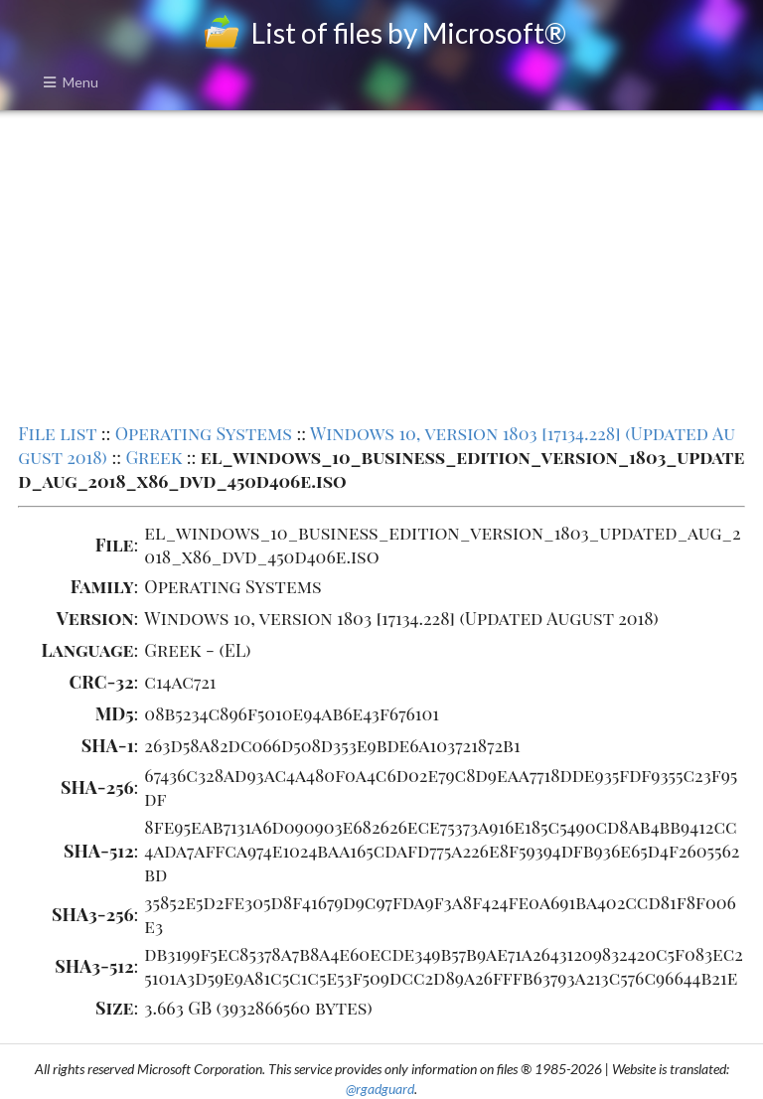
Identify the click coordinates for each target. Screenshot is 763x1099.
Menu (70, 82)
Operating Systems (203, 433)
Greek (153, 457)
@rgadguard (380, 1088)
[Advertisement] (381, 264)
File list (57, 433)
